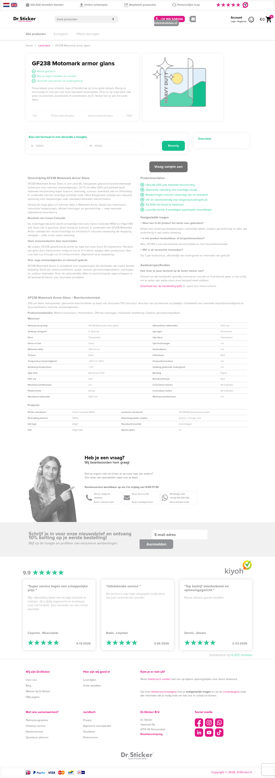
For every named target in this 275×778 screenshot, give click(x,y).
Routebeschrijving (151, 734)
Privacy (87, 720)
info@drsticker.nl (174, 21)
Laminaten (44, 46)
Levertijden (89, 680)
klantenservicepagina (163, 692)
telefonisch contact (159, 679)
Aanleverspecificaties (100, 116)
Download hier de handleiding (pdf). (161, 286)
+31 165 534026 (169, 19)
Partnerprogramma (37, 720)
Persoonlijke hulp (186, 5)
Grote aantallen (92, 686)
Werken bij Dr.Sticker (38, 691)
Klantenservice (34, 732)
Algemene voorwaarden (97, 726)
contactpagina (231, 692)
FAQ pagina (32, 697)
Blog (28, 686)
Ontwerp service (35, 726)
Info (35, 116)
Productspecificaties (62, 116)
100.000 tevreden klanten (45, 5)
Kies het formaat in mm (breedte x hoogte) (58, 137)
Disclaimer (89, 732)
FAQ (129, 116)
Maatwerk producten (140, 5)
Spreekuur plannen (37, 737)
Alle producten (36, 34)
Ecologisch (61, 34)
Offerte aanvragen (88, 34)
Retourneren (90, 737)
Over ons (31, 680)
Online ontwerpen (94, 5)
